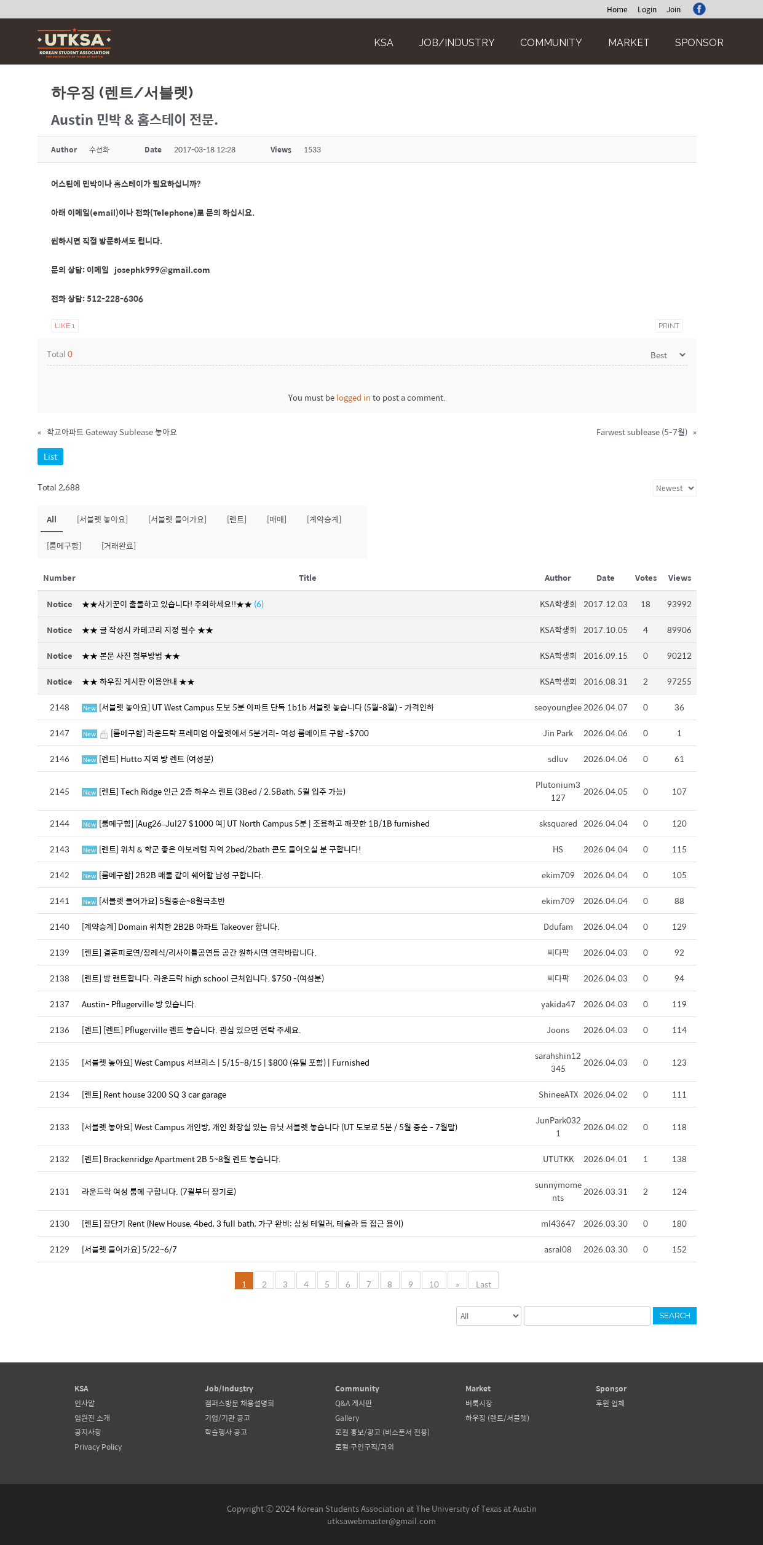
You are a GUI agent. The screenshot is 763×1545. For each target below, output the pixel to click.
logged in (353, 397)
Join (673, 9)
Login (647, 9)
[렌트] (237, 519)
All (52, 519)
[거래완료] (118, 545)
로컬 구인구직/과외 (364, 1446)
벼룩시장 (478, 1403)
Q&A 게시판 (353, 1403)
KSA (383, 43)
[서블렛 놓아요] (102, 519)
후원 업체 (610, 1403)
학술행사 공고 (226, 1431)
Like (65, 325)
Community (551, 43)
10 (435, 1283)
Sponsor (699, 43)
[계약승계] (324, 519)
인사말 (84, 1403)
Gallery (347, 1417)
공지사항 (87, 1431)
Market (629, 43)
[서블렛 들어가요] (177, 519)
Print (668, 325)
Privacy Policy (98, 1446)
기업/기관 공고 (227, 1417)
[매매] (277, 519)
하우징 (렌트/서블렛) (497, 1417)
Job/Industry (457, 43)
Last (483, 1283)
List (50, 456)
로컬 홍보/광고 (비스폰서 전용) (382, 1431)
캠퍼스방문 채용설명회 (239, 1403)
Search (674, 1315)
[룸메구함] (64, 545)
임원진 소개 (92, 1417)
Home (617, 9)
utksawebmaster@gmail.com (381, 1520)
